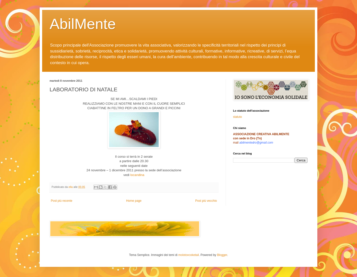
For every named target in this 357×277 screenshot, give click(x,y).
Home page (134, 200)
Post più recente (61, 200)
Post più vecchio (206, 200)
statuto (237, 117)
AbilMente (83, 24)
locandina (137, 175)
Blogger (222, 255)
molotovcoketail (188, 255)
